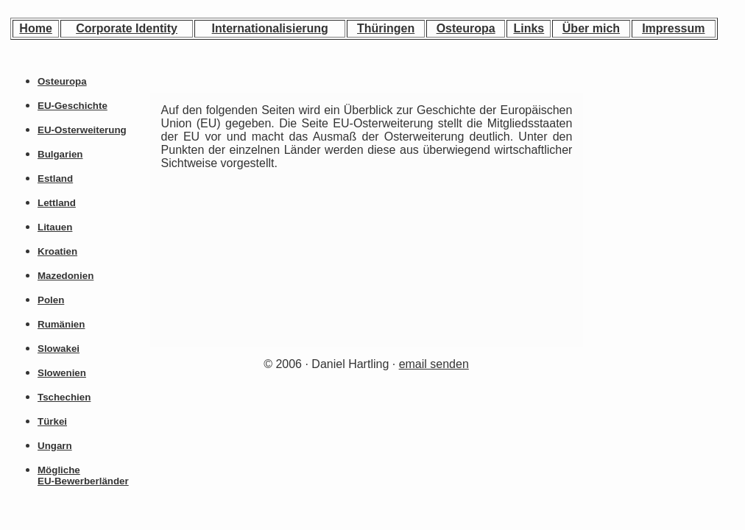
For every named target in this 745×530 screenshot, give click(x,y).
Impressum (673, 28)
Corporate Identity (126, 28)
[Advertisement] (654, 192)
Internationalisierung (270, 28)
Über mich (591, 28)
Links (528, 28)
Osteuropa (466, 28)
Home (35, 28)
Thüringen (385, 28)
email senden (434, 364)
